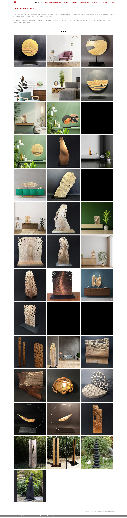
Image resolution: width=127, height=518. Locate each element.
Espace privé (84, 2)
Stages (66, 2)
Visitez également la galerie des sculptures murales (99, 511)
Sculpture (37, 2)
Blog (112, 2)
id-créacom (31, 515)
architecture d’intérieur (53, 2)
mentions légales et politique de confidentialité (44, 515)
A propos (74, 2)
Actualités (94, 2)
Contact (105, 2)
